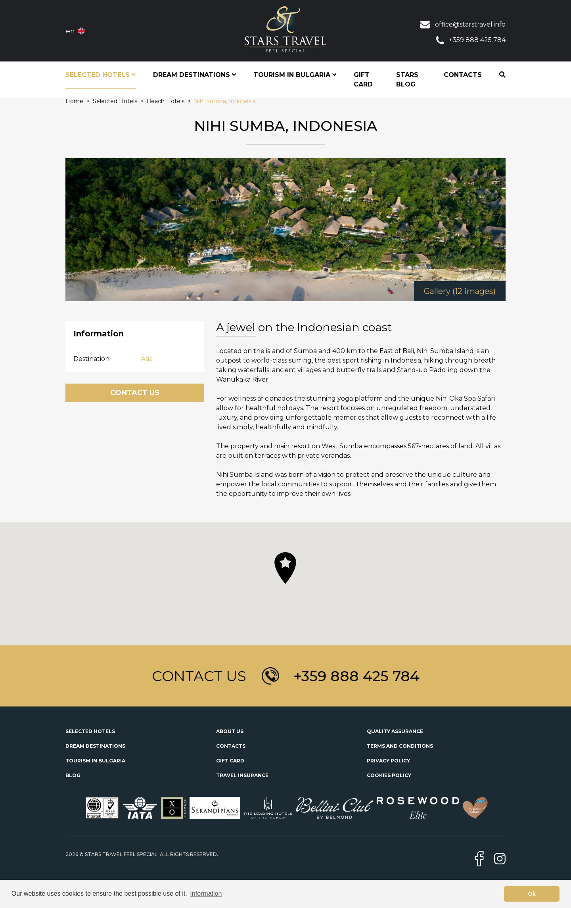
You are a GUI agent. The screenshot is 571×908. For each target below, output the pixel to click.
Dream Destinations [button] (194, 75)
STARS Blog (407, 79)
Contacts (463, 75)
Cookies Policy (389, 775)
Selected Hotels (90, 731)
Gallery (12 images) (460, 291)
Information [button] (206, 893)
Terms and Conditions (400, 746)
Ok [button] (532, 894)
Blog (72, 775)
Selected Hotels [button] (100, 75)
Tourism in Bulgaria (95, 761)
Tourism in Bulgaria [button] (294, 75)
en (70, 31)
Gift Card (363, 79)
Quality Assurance (395, 731)
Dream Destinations (95, 746)
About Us (229, 731)
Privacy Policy (388, 761)
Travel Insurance (242, 775)
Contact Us (134, 392)
